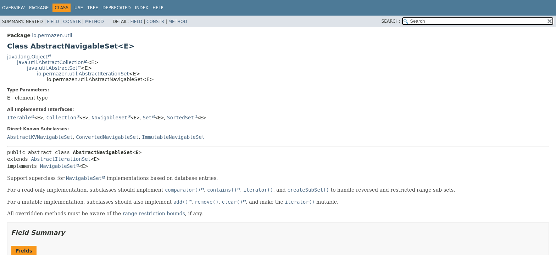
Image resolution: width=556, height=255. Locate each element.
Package (39, 7)
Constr (72, 21)
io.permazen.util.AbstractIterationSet (83, 73)
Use (78, 7)
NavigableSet (109, 117)
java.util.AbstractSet (52, 68)
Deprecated (116, 7)
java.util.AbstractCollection (50, 62)
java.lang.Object (27, 57)
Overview (13, 7)
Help (157, 7)
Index (142, 7)
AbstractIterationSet (61, 159)
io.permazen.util (52, 35)
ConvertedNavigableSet (107, 137)
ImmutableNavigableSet (173, 137)
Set (147, 117)
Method (94, 21)
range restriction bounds (154, 213)
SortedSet (180, 117)
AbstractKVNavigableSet (40, 137)
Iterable (19, 117)
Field (53, 21)
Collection (61, 117)
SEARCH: (391, 21)
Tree (92, 7)
